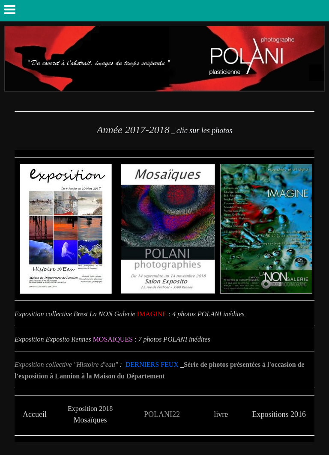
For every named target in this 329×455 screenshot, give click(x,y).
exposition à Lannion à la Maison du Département (91, 376)
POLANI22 (162, 414)
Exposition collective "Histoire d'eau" (66, 364)
